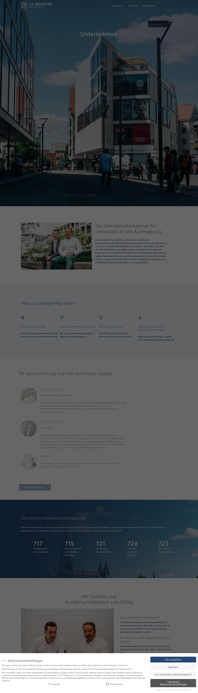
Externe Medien (114, 684)
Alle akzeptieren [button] (173, 659)
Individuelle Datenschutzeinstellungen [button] (173, 683)
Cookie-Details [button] (161, 690)
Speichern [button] (173, 667)
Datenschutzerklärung (76, 677)
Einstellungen (126, 677)
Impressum (186, 690)
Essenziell (54, 684)
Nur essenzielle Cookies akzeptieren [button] (173, 674)
